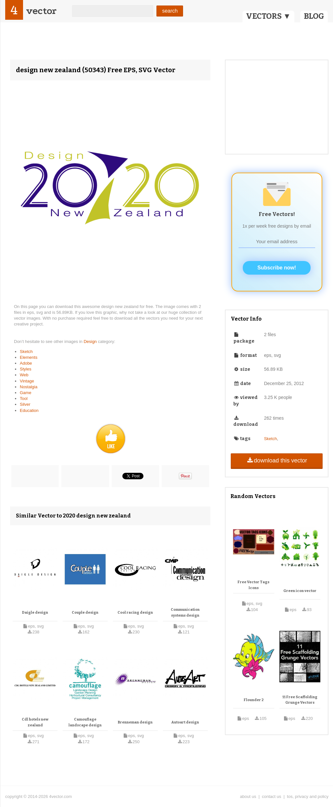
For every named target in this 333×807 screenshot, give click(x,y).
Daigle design (35, 612)
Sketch (26, 351)
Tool (24, 398)
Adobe (26, 363)
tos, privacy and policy (307, 796)
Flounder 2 (254, 700)
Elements (28, 357)
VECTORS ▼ (268, 16)
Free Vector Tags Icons (253, 585)
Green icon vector (299, 591)
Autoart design (185, 722)
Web (24, 374)
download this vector (276, 460)
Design (91, 341)
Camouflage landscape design (85, 722)
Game (25, 392)
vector (41, 11)
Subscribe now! (276, 267)
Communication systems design (185, 613)
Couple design (85, 612)
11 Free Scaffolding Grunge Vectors (299, 700)
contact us (271, 796)
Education (29, 410)
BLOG (314, 16)
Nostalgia (28, 386)
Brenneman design (135, 722)
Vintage (27, 381)
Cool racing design (135, 612)
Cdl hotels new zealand (35, 722)
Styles (25, 369)
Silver (25, 404)
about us (248, 796)
